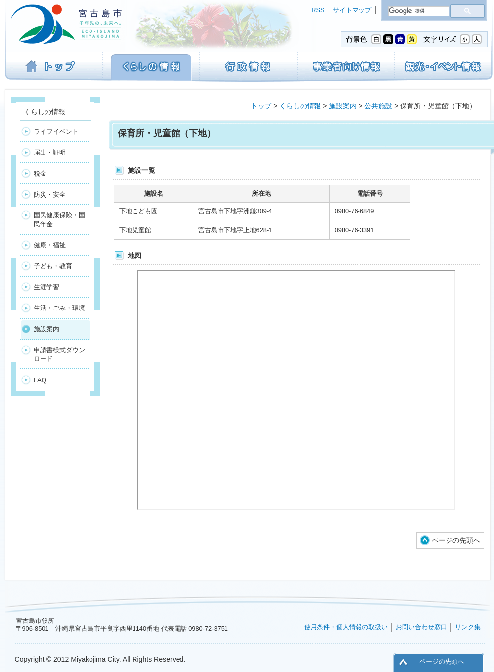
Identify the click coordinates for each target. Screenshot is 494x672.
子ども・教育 (53, 266)
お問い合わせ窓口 (421, 627)
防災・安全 (50, 194)
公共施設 (378, 106)
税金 (40, 173)
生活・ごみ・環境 (59, 307)
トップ (261, 106)
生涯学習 (46, 287)
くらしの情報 (300, 106)
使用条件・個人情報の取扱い (346, 627)
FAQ (40, 380)
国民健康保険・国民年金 (59, 219)
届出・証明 (50, 152)
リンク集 (468, 627)
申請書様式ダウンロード (59, 354)
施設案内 (343, 106)
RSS (318, 10)
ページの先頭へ (456, 540)
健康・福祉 (50, 245)
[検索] (418, 11)
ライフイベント (56, 131)
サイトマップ (352, 10)
